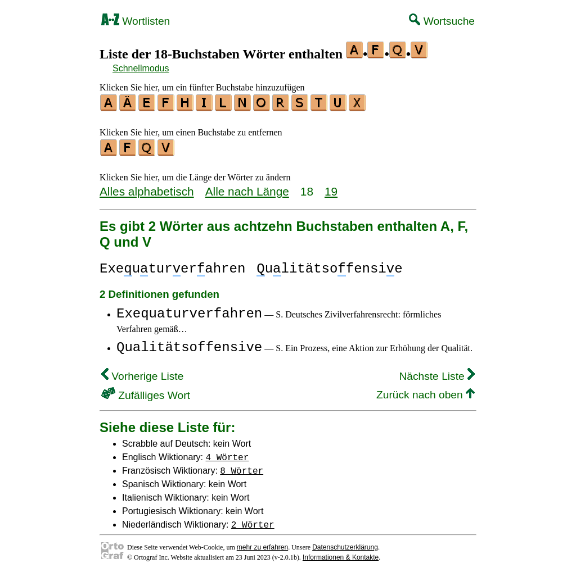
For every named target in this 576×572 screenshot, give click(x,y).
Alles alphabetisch (147, 187)
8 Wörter (241, 467)
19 (331, 187)
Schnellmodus (140, 68)
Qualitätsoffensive (189, 344)
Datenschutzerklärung (345, 544)
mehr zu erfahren (262, 544)
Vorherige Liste (142, 373)
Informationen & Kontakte (341, 554)
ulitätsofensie (329, 265)
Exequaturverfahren (189, 310)
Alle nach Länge (247, 187)
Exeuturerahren (172, 265)
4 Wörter (227, 453)
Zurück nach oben (425, 391)
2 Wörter (252, 521)
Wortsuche (442, 21)
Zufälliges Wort (145, 392)
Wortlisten (135, 21)
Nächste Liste (437, 373)
